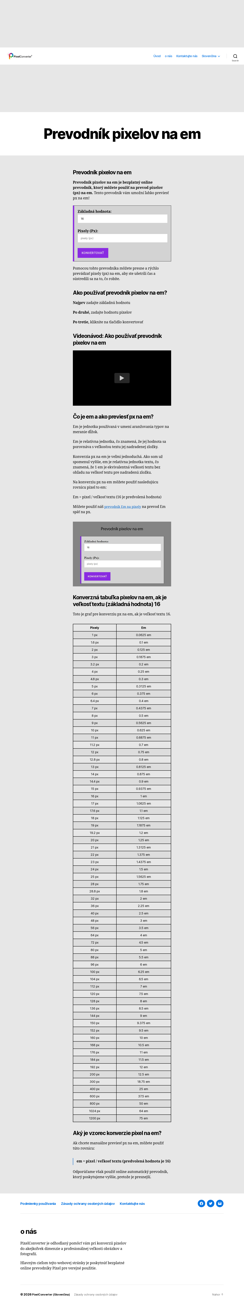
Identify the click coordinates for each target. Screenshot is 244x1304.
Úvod (157, 56)
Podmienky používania (41, 1203)
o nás (168, 56)
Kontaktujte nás (187, 56)
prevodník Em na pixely (124, 507)
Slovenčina (209, 56)
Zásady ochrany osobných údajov (99, 1203)
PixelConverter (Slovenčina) (53, 1294)
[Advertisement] (101, 23)
